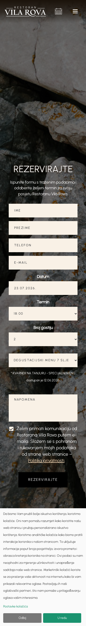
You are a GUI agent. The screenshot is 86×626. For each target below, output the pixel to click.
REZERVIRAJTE (43, 479)
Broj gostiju (43, 327)
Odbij (22, 618)
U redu (62, 618)
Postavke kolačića (15, 606)
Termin (43, 302)
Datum (43, 276)
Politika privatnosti (46, 460)
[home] (26, 11)
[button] (75, 11)
